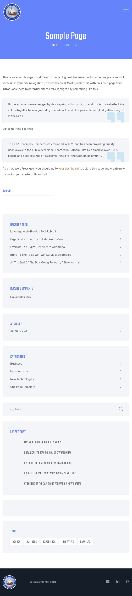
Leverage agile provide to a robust (33, 231)
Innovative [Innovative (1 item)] (68, 542)
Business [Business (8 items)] (31, 542)
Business (16, 363)
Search (6, 191)
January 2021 (19, 330)
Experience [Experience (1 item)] (49, 542)
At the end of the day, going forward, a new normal (45, 262)
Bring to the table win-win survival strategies (40, 254)
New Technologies (22, 379)
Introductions (19, 371)
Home (55, 45)
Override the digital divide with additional (37, 247)
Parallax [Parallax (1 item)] (85, 542)
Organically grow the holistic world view (36, 239)
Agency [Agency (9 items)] (16, 542)
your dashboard (68, 168)
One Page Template (22, 387)
